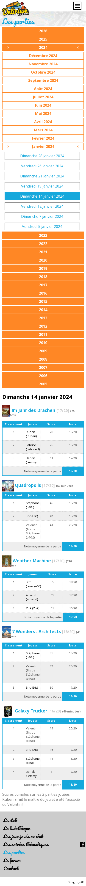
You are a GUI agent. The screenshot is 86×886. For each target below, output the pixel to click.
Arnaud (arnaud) (32, 597)
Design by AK (76, 882)
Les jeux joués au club (23, 836)
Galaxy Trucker (38, 711)
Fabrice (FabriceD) (33, 447)
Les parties (14, 852)
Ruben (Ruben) (31, 434)
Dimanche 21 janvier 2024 (42, 176)
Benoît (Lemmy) (31, 460)
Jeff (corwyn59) (33, 584)
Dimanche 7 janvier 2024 (42, 216)
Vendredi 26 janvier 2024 (42, 165)
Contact (10, 868)
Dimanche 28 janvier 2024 (42, 155)
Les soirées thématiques (25, 844)
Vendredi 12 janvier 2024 (42, 206)
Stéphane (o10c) (33, 505)
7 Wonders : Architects (43, 631)
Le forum (12, 860)
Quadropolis (35, 485)
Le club (10, 820)
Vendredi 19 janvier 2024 (42, 186)
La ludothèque (16, 828)
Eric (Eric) (32, 516)
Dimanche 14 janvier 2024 (42, 196)
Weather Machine (39, 560)
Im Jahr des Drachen (40, 410)
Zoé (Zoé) (32, 608)
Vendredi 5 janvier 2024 (42, 226)
